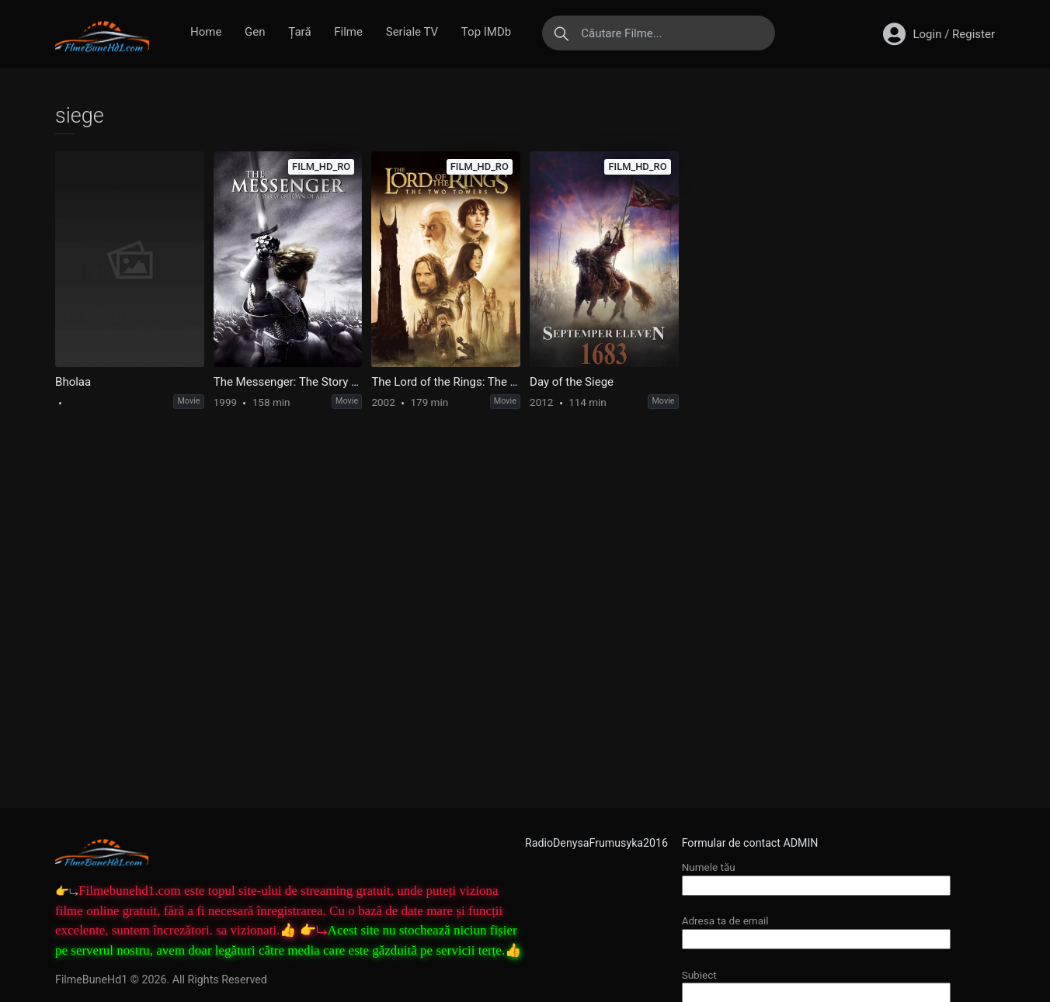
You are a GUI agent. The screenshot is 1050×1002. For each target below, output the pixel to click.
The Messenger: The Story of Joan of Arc (288, 382)
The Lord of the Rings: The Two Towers (445, 382)
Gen (255, 32)
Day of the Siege (572, 382)
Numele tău (816, 876)
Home (205, 32)
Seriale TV (412, 32)
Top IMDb (486, 32)
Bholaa (73, 382)
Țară (299, 32)
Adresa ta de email (816, 929)
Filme (348, 32)
